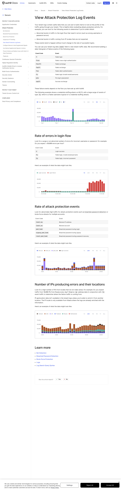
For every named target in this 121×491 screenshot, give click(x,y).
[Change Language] (113, 3)
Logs (38, 362)
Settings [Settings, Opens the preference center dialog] (70, 486)
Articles (22, 3)
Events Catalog (62, 3)
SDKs (52, 3)
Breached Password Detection (47, 356)
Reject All (90, 486)
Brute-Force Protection (44, 359)
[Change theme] (116, 3)
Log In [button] (99, 3)
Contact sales (90, 3)
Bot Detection (41, 353)
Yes (58, 379)
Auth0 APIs (43, 3)
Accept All (110, 486)
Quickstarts (32, 3)
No (66, 379)
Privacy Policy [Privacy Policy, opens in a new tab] (55, 488)
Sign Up (106, 3)
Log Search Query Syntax (45, 365)
